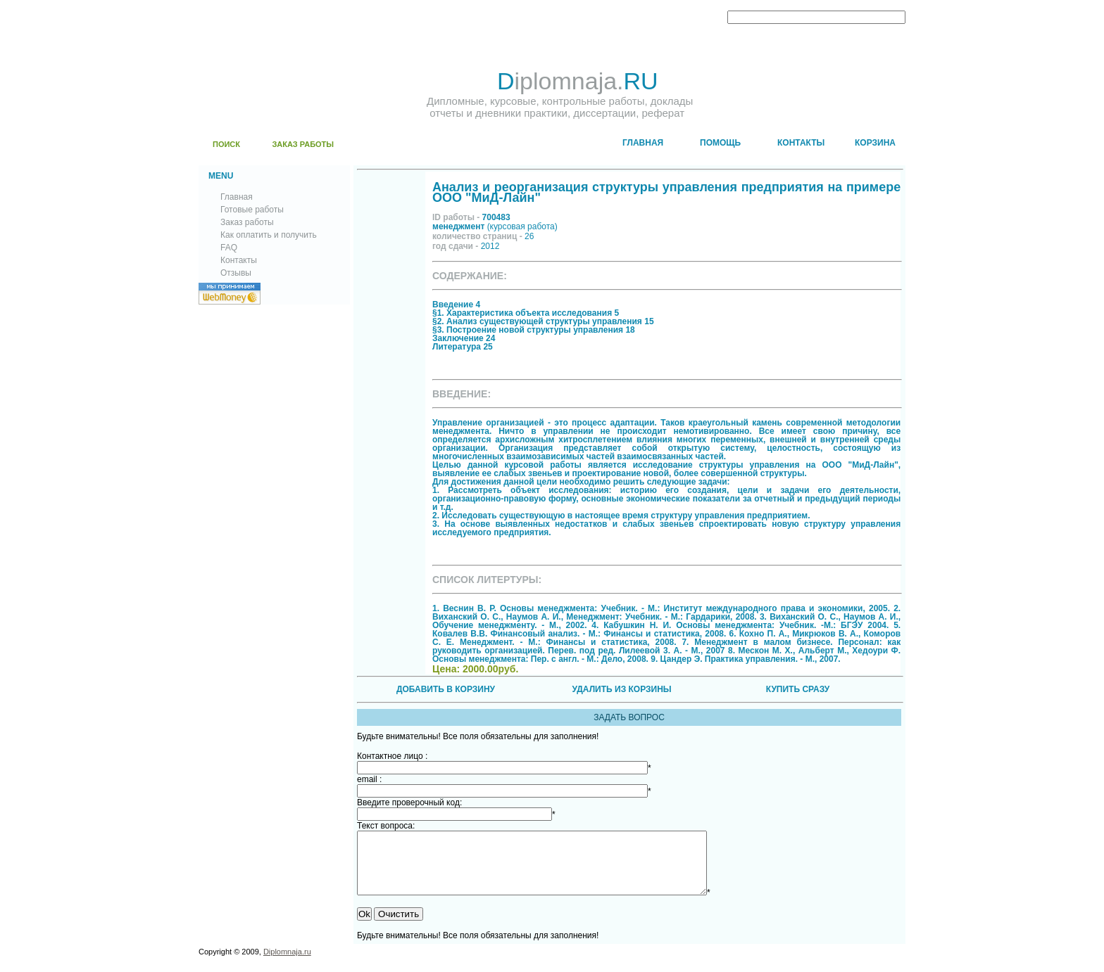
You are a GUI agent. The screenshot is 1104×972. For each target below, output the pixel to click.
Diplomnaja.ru (287, 964)
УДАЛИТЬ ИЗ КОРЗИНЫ (621, 689)
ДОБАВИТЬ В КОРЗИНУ (445, 689)
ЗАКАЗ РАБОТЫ (303, 144)
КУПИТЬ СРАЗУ (797, 689)
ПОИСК (226, 144)
